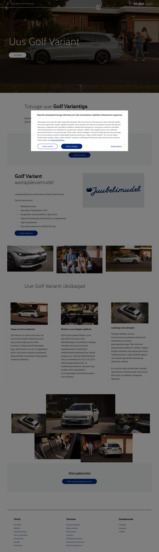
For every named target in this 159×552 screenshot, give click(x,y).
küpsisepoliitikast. (58, 140)
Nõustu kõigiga (71, 146)
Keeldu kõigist (116, 146)
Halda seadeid (47, 146)
